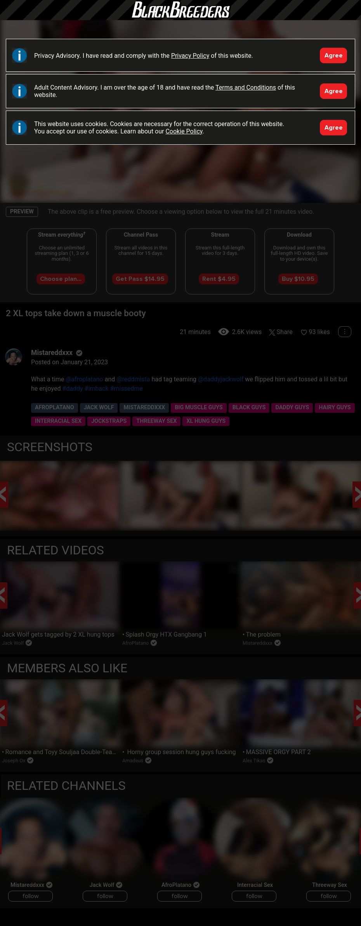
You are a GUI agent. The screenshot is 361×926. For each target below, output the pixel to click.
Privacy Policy (190, 55)
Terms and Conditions (245, 87)
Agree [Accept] (334, 55)
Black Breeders (180, 17)
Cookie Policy (183, 131)
